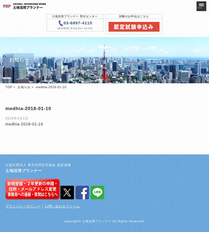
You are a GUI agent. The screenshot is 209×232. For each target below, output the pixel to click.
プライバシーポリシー (23, 206)
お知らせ (24, 87)
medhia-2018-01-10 (24, 124)
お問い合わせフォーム (62, 206)
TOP (8, 87)
